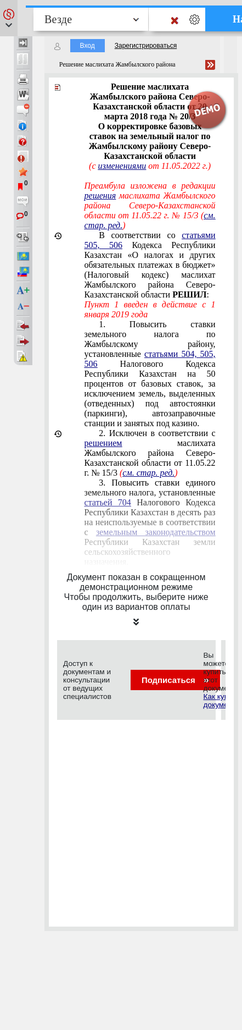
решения (100, 195)
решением (103, 443)
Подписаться (175, 680)
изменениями (122, 165)
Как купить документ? (222, 700)
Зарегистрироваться (146, 45)
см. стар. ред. (148, 472)
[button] (9, 18)
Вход (87, 45)
